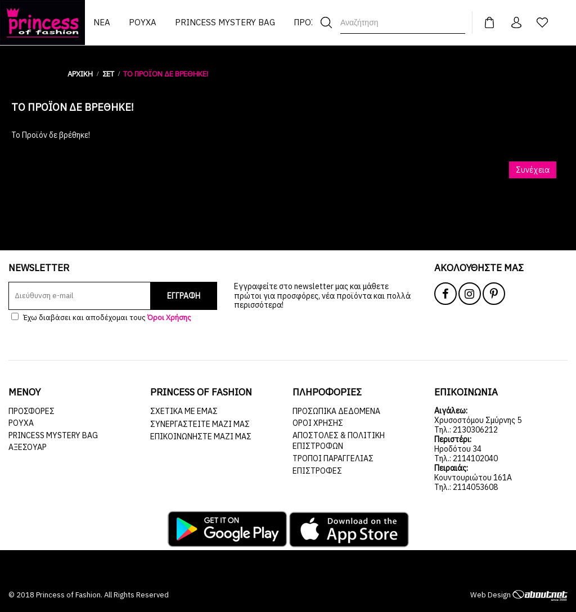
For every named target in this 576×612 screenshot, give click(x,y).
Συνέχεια (533, 170)
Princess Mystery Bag (53, 435)
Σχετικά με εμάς (184, 411)
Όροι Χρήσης (317, 423)
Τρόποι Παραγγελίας (333, 458)
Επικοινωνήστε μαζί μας (200, 436)
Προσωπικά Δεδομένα (336, 411)
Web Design (519, 595)
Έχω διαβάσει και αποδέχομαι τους (101, 317)
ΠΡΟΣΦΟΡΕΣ (31, 411)
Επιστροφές (317, 471)
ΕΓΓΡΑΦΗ (183, 296)
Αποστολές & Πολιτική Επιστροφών (338, 441)
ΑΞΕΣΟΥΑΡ (27, 447)
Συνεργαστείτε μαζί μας (200, 424)
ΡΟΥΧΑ (21, 423)
